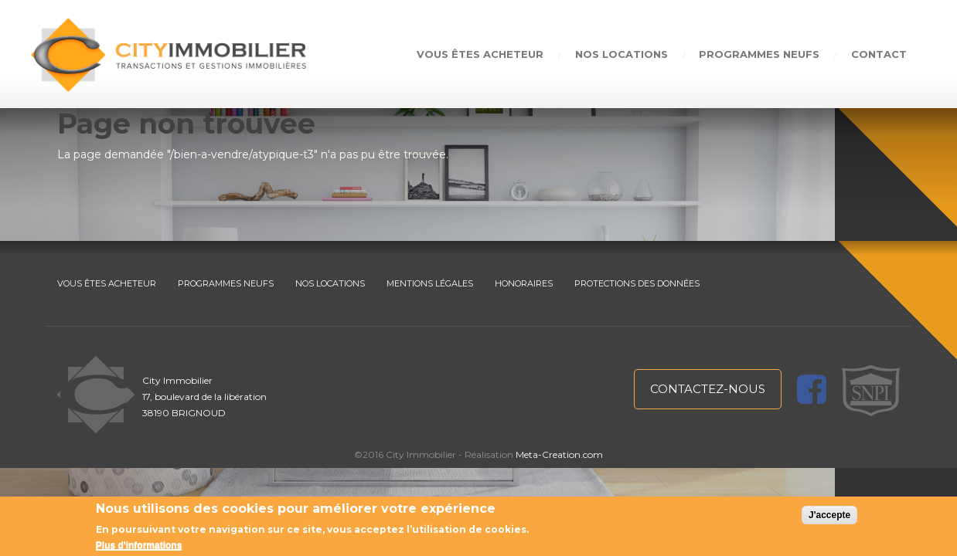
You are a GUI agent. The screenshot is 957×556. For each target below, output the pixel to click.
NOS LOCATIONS (330, 283)
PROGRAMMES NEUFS (226, 283)
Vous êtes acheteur (479, 54)
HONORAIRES (524, 283)
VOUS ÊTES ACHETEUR (106, 283)
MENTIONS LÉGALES (430, 283)
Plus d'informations (139, 545)
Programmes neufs (759, 54)
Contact (879, 54)
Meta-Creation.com (559, 454)
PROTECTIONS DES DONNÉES (637, 283)
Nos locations (620, 54)
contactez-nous (707, 388)
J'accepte (829, 515)
